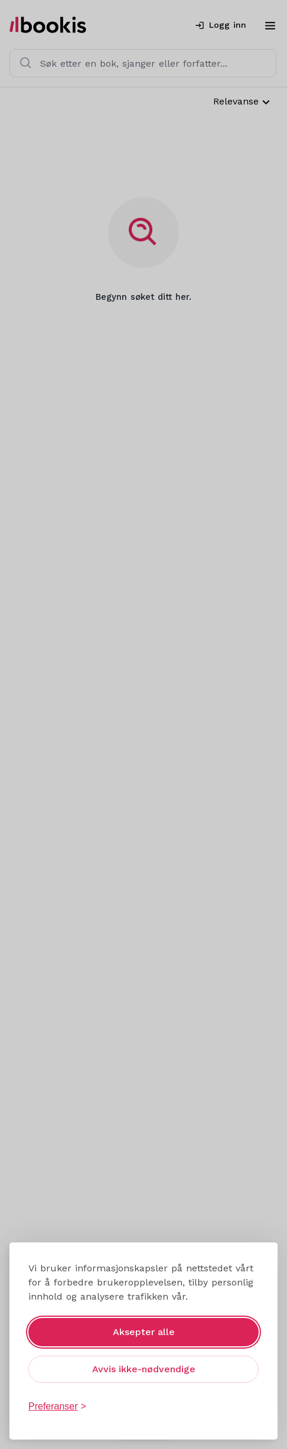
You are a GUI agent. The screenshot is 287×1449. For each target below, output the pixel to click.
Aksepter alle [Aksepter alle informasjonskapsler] (144, 1331)
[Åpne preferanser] (57, 1406)
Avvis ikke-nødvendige (143, 1369)
